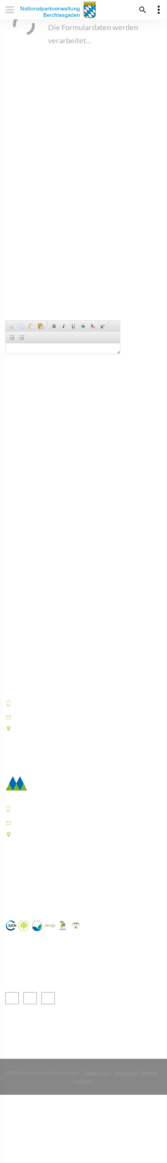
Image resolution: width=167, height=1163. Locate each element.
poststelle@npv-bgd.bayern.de (61, 822)
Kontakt (83, 1081)
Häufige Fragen (27, 888)
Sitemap (149, 1072)
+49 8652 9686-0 (39, 703)
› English (22, 1027)
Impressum (125, 1072)
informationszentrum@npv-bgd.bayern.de (78, 717)
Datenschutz (96, 1072)
